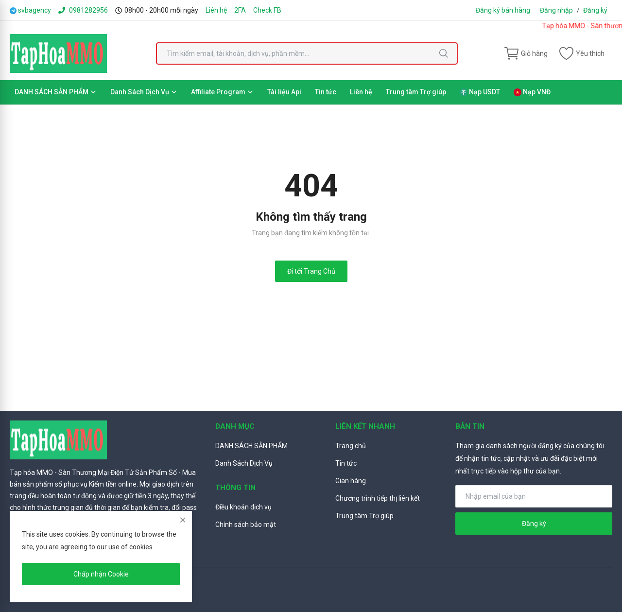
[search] (444, 53)
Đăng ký (595, 10)
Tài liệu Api (284, 92)
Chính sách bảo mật (245, 524)
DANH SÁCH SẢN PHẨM (56, 92)
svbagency (30, 10)
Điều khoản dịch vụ (243, 507)
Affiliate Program (222, 92)
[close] (182, 520)
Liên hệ (216, 10)
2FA (240, 10)
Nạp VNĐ (532, 92)
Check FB (267, 10)
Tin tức (325, 92)
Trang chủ (350, 446)
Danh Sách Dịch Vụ (143, 92)
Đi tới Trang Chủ (311, 271)
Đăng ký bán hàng (503, 10)
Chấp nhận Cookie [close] (101, 574)
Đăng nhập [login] (556, 10)
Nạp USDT (480, 92)
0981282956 (83, 10)
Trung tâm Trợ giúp (416, 92)
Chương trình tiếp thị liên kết (377, 498)
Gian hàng (350, 481)
